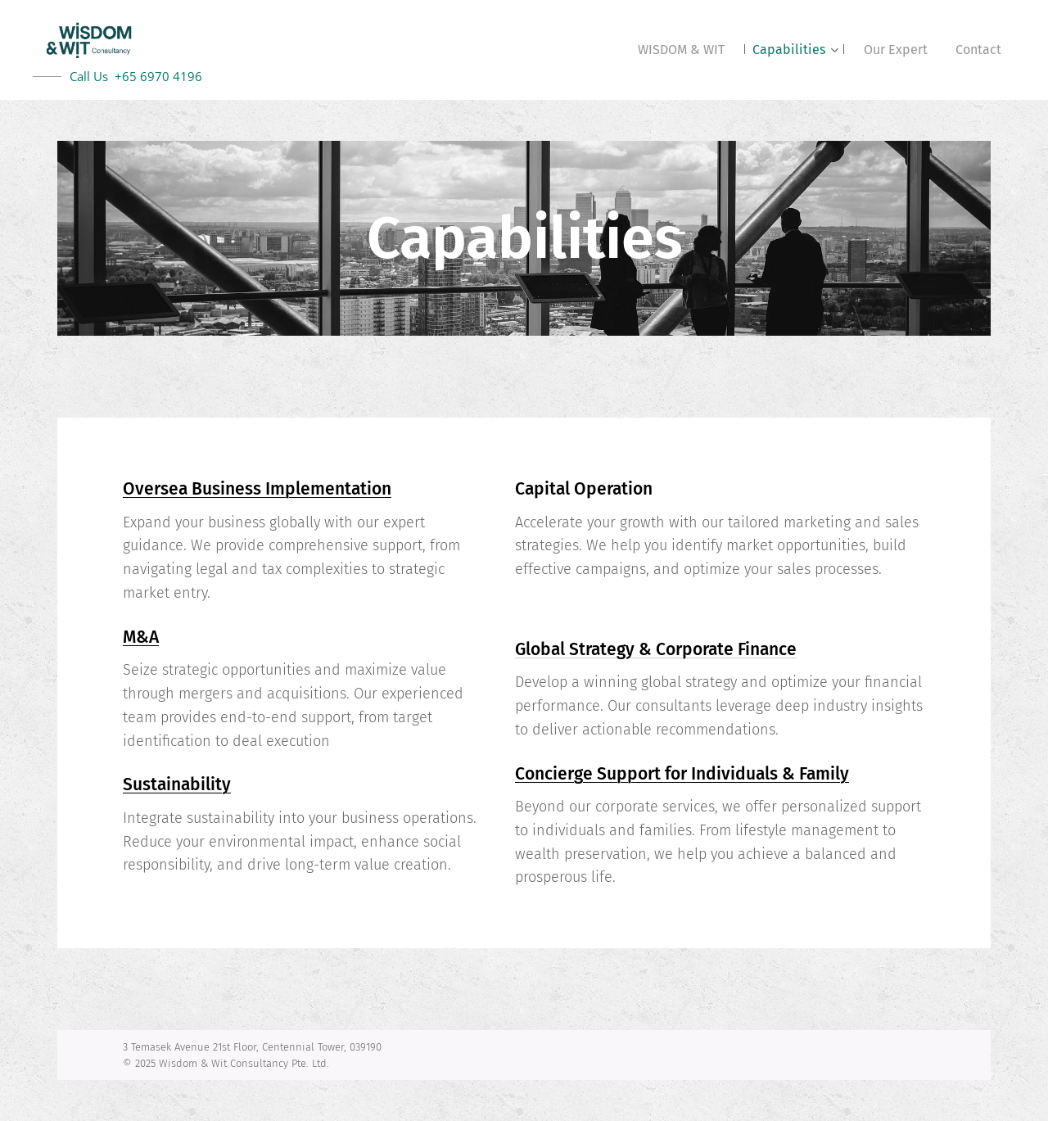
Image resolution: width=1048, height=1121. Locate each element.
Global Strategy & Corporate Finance (656, 649)
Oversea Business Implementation (257, 488)
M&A (141, 637)
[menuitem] (681, 49)
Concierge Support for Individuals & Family (682, 773)
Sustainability (177, 784)
